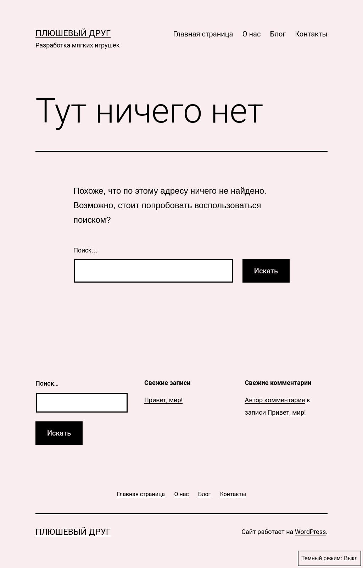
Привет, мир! (163, 400)
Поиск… (85, 250)
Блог (278, 34)
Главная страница (203, 34)
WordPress (310, 531)
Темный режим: (329, 558)
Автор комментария (275, 400)
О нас (251, 34)
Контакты (311, 34)
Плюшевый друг (73, 33)
